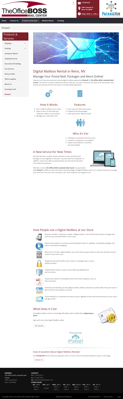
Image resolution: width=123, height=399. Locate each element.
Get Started (39, 326)
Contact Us (39, 360)
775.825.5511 (86, 2)
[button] (87, 14)
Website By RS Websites (64, 397)
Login (119, 397)
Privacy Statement (94, 397)
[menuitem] (4, 20)
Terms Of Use (108, 397)
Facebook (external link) (73, 3)
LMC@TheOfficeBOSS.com (43, 380)
